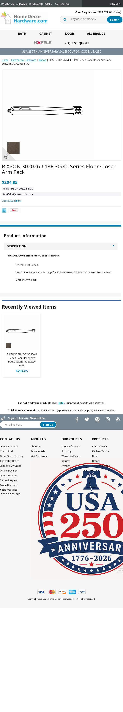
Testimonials (38, 447)
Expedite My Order (10, 461)
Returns (66, 456)
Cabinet (45, 34)
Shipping (66, 447)
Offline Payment (9, 466)
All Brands (96, 34)
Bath (22, 34)
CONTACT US (62, 3)
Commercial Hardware (23, 60)
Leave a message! (10, 487)
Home (5, 60)
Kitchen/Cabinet (101, 447)
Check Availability (11, 200)
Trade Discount (8, 480)
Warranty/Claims (71, 451)
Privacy (66, 461)
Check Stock (7, 447)
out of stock (18, 194)
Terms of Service (71, 442)
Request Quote (77, 43)
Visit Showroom (39, 451)
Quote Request (8, 471)
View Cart (115, 3)
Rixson (42, 60)
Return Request (9, 476)
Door (69, 34)
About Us (36, 442)
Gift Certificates (101, 461)
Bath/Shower (99, 442)
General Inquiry (9, 442)
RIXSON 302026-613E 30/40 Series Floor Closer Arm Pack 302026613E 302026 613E (22, 355)
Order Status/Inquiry (11, 451)
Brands (96, 456)
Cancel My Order (9, 456)
